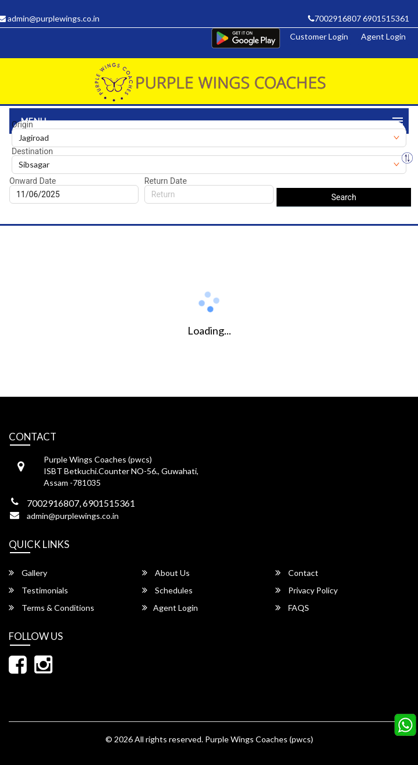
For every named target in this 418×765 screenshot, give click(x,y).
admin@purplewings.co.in (73, 516)
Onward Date (32, 181)
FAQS (292, 608)
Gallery (28, 573)
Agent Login (383, 36)
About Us (166, 573)
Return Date (165, 181)
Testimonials (38, 590)
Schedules (167, 590)
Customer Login (319, 36)
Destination (32, 151)
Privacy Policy (306, 590)
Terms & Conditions (51, 608)
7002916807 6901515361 (358, 18)
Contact (296, 573)
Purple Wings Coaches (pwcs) (259, 739)
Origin (22, 124)
